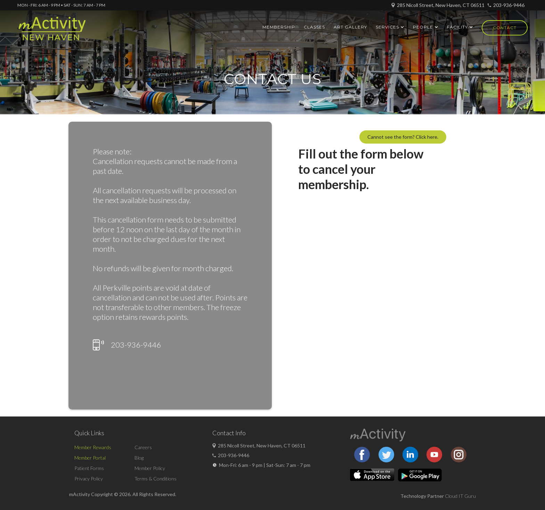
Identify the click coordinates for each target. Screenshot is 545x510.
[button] (390, 27)
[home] (52, 31)
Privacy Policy (88, 478)
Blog (139, 458)
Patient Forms (89, 468)
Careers (143, 447)
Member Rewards (92, 447)
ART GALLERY (350, 27)
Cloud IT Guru (460, 496)
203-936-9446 (508, 5)
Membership (278, 27)
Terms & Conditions (156, 478)
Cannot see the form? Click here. (402, 137)
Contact (504, 27)
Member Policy (150, 468)
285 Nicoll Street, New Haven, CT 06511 (441, 5)
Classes (314, 27)
